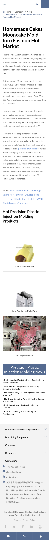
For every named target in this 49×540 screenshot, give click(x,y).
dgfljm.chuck (12, 479)
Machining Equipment (16, 437)
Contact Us (11, 460)
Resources (10, 453)
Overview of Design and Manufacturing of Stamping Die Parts (22, 387)
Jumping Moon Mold (24, 355)
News (29, 11)
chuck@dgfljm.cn (13, 474)
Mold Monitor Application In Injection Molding (20, 406)
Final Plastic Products (24, 266)
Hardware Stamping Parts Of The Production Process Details (23, 400)
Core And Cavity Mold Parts (24, 311)
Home (8, 11)
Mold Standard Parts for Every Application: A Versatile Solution (24, 381)
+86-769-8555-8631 (15, 468)
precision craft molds (27, 148)
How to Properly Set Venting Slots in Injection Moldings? (24, 393)
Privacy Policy (29, 520)
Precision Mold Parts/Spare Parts (22, 429)
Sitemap (17, 520)
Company (19, 11)
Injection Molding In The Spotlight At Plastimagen (20, 412)
